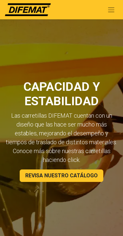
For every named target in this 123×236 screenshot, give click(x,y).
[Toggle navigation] (111, 10)
